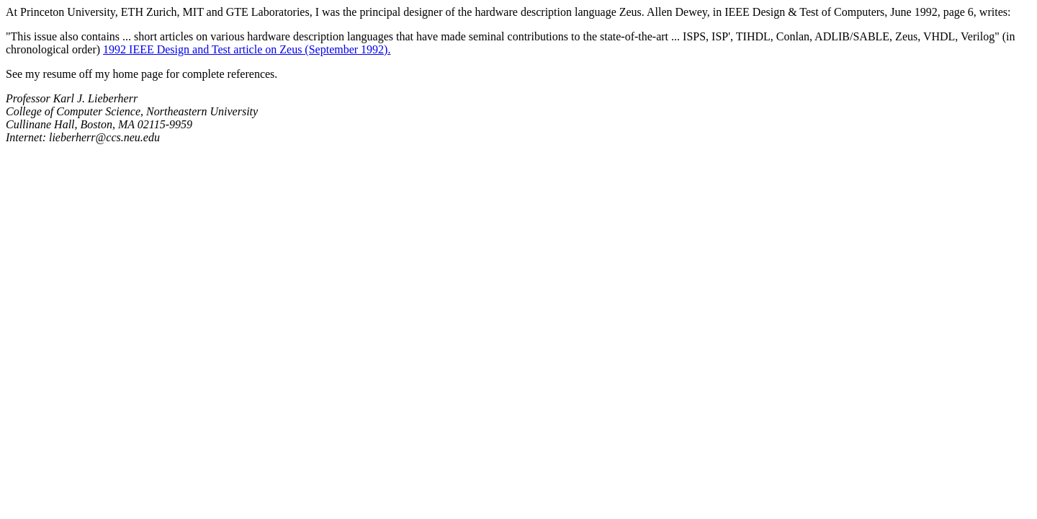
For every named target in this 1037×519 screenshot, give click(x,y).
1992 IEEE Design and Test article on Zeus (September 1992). (246, 49)
